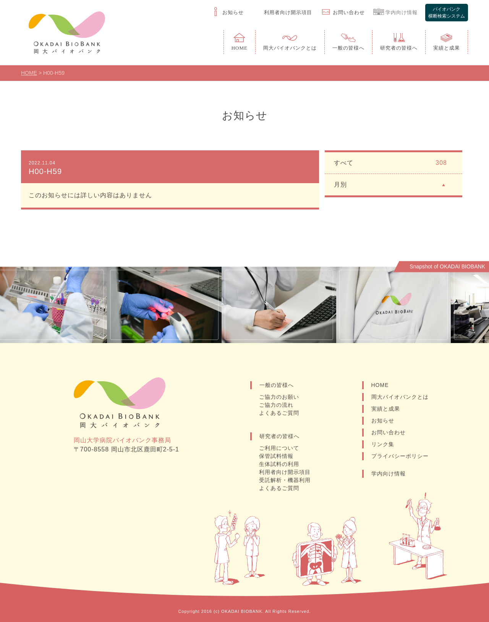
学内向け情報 (388, 474)
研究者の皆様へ (279, 436)
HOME (380, 385)
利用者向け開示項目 (285, 472)
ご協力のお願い (279, 397)
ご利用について (279, 448)
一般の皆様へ (276, 385)
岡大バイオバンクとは (400, 397)
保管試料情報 (276, 456)
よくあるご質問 (279, 413)
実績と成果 (385, 409)
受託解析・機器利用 (285, 480)
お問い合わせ (388, 432)
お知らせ (382, 420)
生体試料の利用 (279, 464)
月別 (390, 184)
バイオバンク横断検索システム (446, 12)
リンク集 (382, 444)
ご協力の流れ (276, 405)
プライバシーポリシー (400, 456)
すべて (390, 163)
